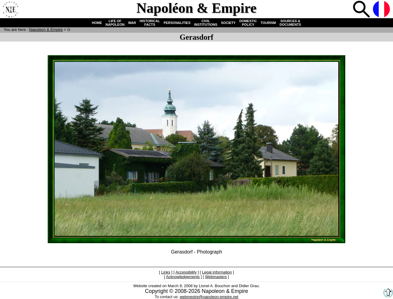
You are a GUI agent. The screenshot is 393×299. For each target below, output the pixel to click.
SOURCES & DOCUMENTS (290, 22)
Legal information (217, 272)
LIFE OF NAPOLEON (115, 22)
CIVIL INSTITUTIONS (205, 22)
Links (165, 272)
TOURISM (268, 23)
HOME (97, 23)
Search (362, 10)
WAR (132, 23)
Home (10, 10)
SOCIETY (228, 23)
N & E (46, 29)
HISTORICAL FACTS (150, 22)
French (382, 10)
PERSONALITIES (177, 23)
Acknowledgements (183, 276)
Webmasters (216, 276)
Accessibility (186, 272)
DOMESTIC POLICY (248, 22)
